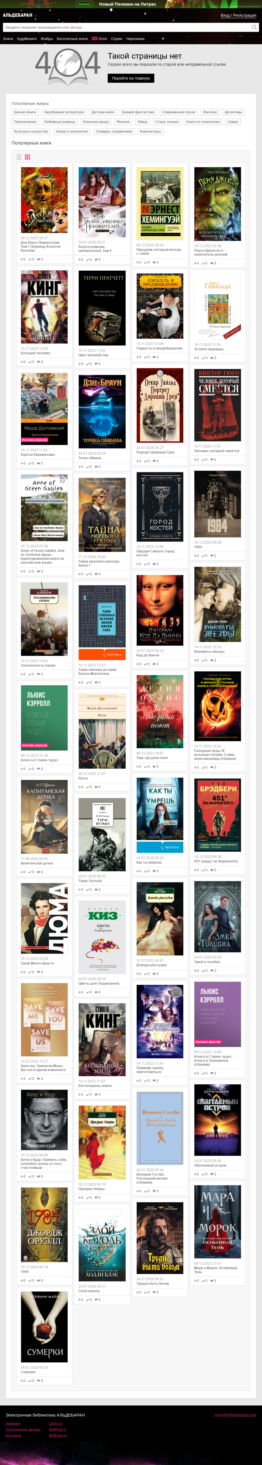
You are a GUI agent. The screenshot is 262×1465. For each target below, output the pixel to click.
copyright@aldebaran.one (235, 1415)
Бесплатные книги (72, 39)
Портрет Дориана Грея (155, 452)
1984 (25, 1272)
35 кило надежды (209, 349)
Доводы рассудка (151, 965)
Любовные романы (59, 122)
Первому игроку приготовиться (149, 1070)
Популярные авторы (23, 1429)
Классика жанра (96, 122)
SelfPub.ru (57, 1429)
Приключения (25, 122)
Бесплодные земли (95, 1086)
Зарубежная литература (64, 112)
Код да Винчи (147, 655)
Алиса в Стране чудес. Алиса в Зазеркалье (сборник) (213, 1061)
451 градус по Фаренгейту (216, 861)
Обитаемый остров (210, 1165)
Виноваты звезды (209, 652)
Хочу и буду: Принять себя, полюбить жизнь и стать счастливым (44, 1164)
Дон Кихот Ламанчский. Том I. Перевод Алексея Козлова (41, 247)
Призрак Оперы (91, 1189)
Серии (116, 39)
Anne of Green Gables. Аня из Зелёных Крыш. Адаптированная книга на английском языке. (43, 557)
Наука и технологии (72, 131)
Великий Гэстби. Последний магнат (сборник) (152, 1178)
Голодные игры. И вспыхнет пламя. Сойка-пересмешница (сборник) (215, 755)
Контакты (14, 1435)
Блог (103, 39)
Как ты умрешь (149, 862)
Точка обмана (89, 458)
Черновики (135, 39)
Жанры (47, 39)
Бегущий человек (35, 353)
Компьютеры (150, 131)
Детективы (233, 112)
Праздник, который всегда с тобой (158, 252)
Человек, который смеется (216, 451)
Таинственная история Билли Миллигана (97, 672)
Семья (233, 122)
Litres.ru (56, 1423)
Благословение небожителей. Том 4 (95, 249)
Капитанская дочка (37, 863)
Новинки (13, 1423)
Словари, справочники (114, 131)
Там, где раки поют (152, 758)
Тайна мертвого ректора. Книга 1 (99, 563)
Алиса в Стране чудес (40, 760)
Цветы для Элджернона (98, 983)
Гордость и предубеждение (159, 348)
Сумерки (28, 1372)
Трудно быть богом (152, 1284)
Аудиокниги (27, 39)
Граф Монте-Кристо (37, 963)
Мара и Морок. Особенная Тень (215, 1270)
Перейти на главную (131, 78)
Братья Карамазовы (38, 455)
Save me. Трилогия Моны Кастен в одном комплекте (43, 1068)
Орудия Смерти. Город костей (155, 553)
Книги (8, 39)
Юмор (142, 122)
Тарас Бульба (90, 881)
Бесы (83, 778)
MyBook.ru (58, 1435)
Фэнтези (210, 112)
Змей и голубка (207, 962)
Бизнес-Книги (25, 112)
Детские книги (103, 112)
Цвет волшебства (93, 355)
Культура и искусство (31, 131)
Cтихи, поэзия (166, 122)
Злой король (89, 1291)
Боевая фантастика (138, 112)
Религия (123, 122)
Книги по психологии (203, 122)
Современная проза (178, 112)
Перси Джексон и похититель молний (210, 252)
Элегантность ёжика (38, 665)
